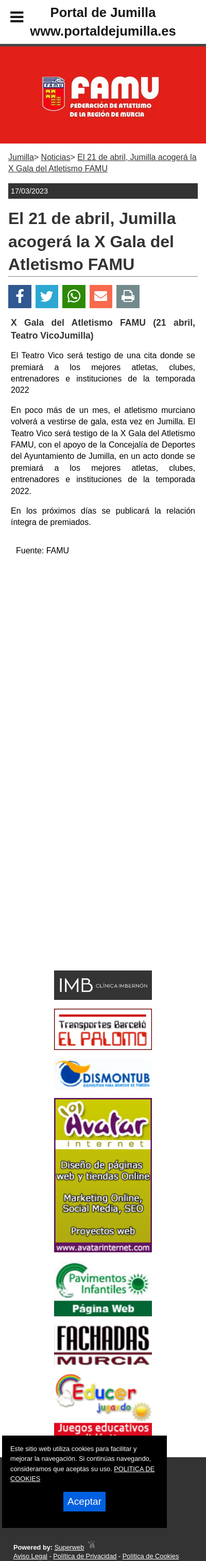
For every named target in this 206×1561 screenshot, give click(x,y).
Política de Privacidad (84, 1556)
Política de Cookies (151, 1556)
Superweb (69, 1547)
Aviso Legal (30, 1556)
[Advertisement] (87, 885)
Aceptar (84, 1501)
